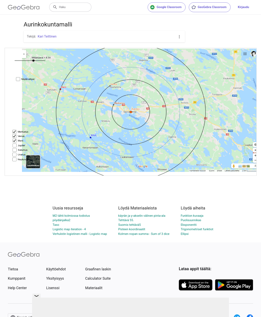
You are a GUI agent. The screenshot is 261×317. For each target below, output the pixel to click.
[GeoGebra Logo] (24, 7)
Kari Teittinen (47, 36)
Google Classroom (166, 7)
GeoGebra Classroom (209, 7)
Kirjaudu (243, 7)
